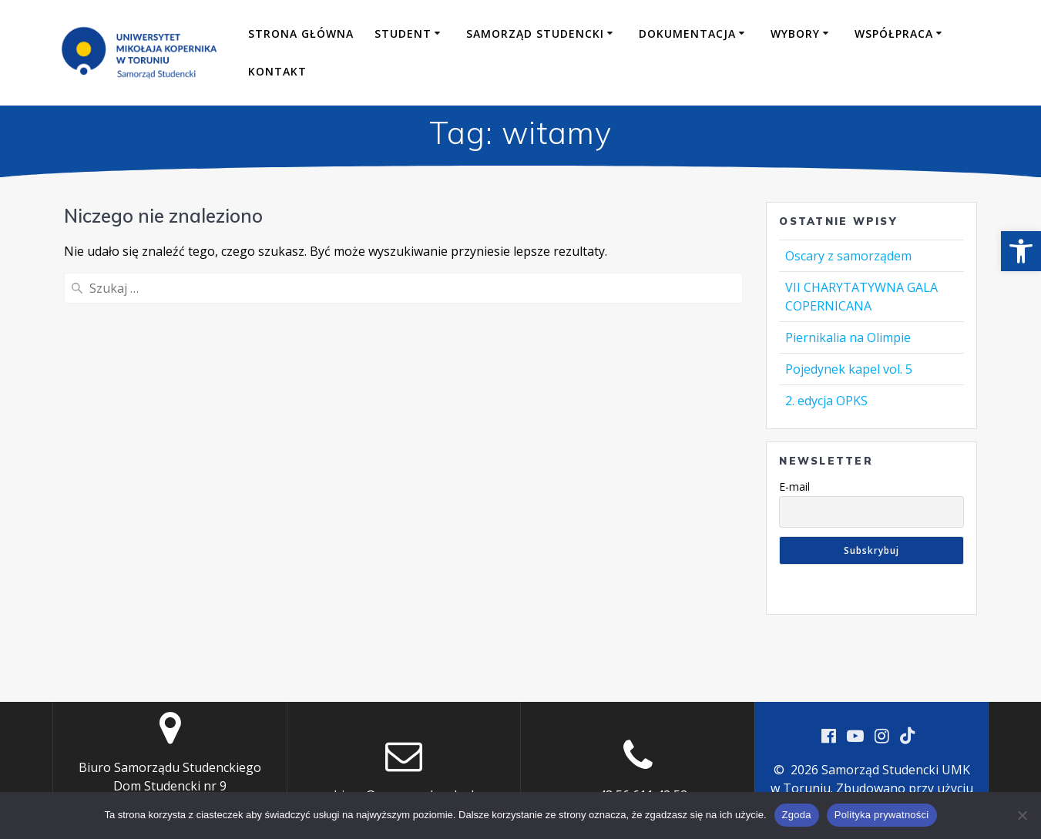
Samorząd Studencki (535, 33)
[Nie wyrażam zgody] (1021, 815)
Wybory (795, 33)
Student (403, 33)
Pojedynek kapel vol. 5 (848, 369)
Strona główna (301, 33)
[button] (1021, 251)
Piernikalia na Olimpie (848, 337)
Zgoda (796, 815)
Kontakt (277, 71)
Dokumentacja (687, 33)
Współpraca (894, 33)
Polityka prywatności (881, 815)
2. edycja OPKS (826, 400)
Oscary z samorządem (848, 255)
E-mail (794, 486)
